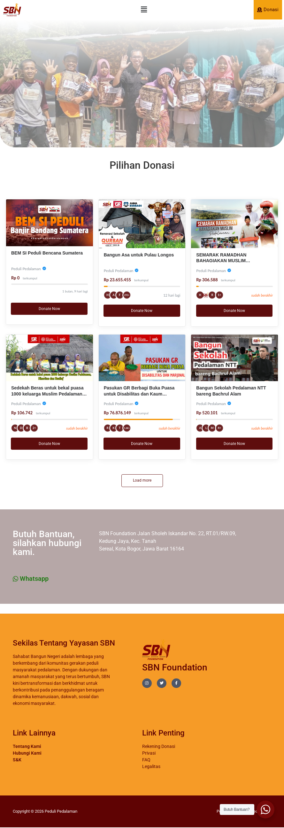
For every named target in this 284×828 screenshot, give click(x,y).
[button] (143, 10)
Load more (142, 480)
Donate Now (49, 309)
